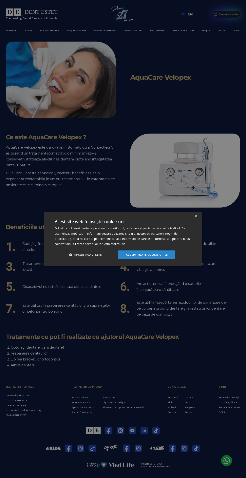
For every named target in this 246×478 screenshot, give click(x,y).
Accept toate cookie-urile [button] (147, 254)
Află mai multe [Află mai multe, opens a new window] (114, 244)
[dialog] (123, 239)
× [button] (195, 216)
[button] (85, 255)
